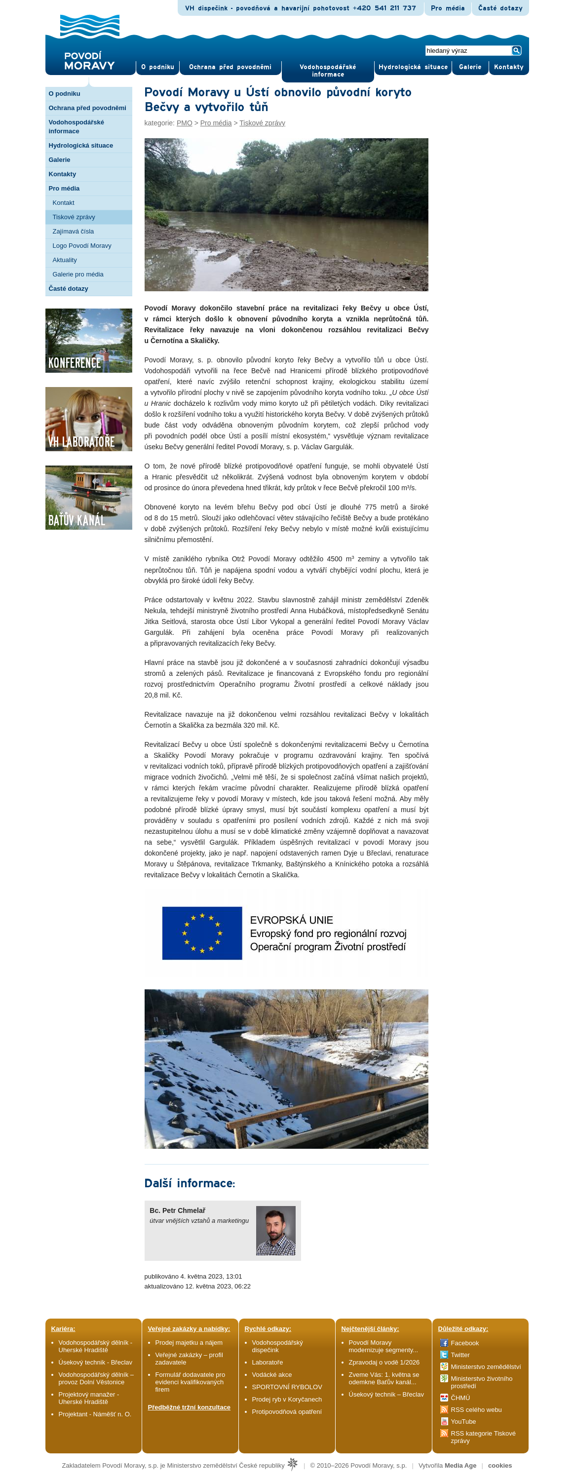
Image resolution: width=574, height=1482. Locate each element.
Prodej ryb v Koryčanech (287, 1399)
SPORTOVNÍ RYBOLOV (287, 1387)
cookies (500, 1465)
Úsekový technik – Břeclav (386, 1394)
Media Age (461, 1465)
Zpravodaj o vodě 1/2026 (385, 1362)
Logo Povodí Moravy (82, 245)
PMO (184, 123)
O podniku (64, 93)
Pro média (448, 8)
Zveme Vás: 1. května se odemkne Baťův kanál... (384, 1378)
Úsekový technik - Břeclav (96, 1362)
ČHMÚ (460, 1398)
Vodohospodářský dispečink (277, 1346)
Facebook (465, 1343)
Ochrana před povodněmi (87, 108)
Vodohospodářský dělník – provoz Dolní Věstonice (96, 1378)
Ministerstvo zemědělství (486, 1366)
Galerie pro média (78, 274)
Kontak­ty (509, 67)
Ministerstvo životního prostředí (482, 1382)
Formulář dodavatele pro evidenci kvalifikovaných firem (190, 1382)
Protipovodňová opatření (287, 1411)
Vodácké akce (272, 1374)
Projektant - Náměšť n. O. (95, 1414)
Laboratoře (267, 1362)
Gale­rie (470, 67)
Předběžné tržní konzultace (189, 1407)
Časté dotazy (500, 8)
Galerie (60, 159)
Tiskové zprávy (74, 217)
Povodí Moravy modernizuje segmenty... (384, 1346)
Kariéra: (63, 1328)
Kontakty (63, 174)
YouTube (463, 1421)
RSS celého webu (476, 1409)
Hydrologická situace (413, 67)
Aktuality (65, 260)
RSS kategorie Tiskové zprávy (483, 1437)
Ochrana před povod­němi (230, 67)
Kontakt (64, 202)
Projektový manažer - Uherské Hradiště (89, 1398)
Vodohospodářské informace (328, 71)
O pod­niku (157, 67)
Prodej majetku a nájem (189, 1342)
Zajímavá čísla (73, 231)
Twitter (460, 1355)
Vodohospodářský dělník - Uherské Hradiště (96, 1346)
